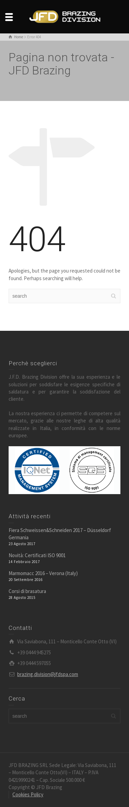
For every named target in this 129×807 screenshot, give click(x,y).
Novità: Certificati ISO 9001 (37, 555)
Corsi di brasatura (27, 591)
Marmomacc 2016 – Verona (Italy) (43, 573)
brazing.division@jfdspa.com (47, 674)
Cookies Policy (27, 794)
